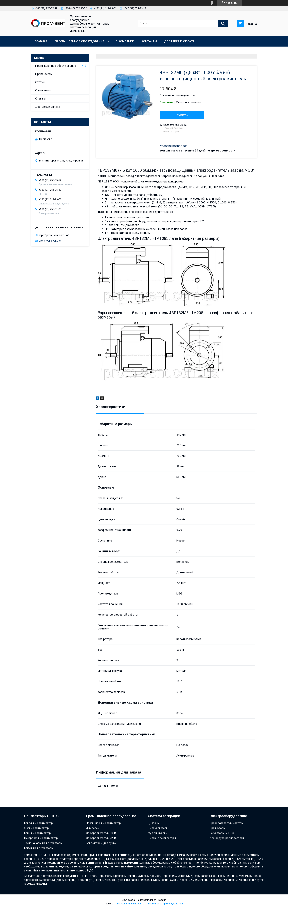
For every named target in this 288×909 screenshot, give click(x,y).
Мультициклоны (157, 832)
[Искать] (223, 23)
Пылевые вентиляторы (162, 837)
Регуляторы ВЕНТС (222, 832)
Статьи (40, 82)
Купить (182, 115)
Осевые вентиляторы (37, 827)
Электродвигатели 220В (101, 837)
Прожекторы (217, 827)
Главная (41, 41)
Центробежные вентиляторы (42, 837)
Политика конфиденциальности (166, 903)
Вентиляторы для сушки (101, 842)
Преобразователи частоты (226, 822)
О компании (124, 41)
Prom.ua (161, 900)
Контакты (149, 41)
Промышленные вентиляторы (104, 822)
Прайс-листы (43, 74)
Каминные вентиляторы (38, 847)
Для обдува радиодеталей (227, 837)
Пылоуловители (158, 827)
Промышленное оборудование (79, 41)
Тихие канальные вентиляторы (43, 842)
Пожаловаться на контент (131, 903)
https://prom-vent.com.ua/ (54, 234)
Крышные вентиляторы (38, 832)
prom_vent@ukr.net (50, 240)
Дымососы (92, 827)
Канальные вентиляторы (39, 822)
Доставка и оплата (179, 41)
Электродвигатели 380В (101, 832)
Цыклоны (153, 822)
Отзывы (40, 98)
